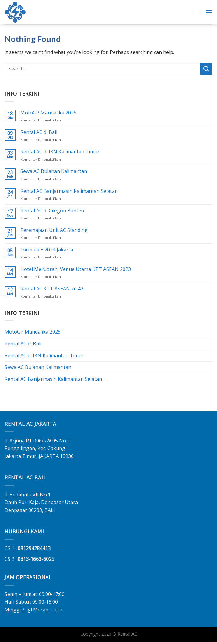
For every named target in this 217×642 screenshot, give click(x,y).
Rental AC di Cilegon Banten (52, 211)
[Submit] (206, 68)
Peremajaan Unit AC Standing (54, 230)
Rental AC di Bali (38, 132)
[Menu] (208, 12)
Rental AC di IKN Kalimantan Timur (60, 152)
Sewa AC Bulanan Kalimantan (53, 172)
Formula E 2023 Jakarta (46, 250)
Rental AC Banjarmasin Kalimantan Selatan (69, 191)
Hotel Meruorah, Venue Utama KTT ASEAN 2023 (75, 269)
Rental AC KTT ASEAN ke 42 (51, 289)
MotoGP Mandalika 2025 (48, 113)
